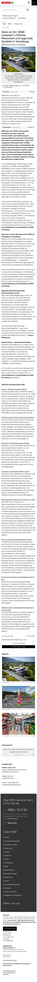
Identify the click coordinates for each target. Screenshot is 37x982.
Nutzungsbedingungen (11, 841)
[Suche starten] (27, 9)
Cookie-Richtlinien (10, 892)
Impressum (7, 855)
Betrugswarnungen (10, 845)
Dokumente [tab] (18, 24)
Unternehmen (8, 863)
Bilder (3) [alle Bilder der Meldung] (5, 654)
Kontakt (6, 837)
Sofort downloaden (18, 643)
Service (10, 823)
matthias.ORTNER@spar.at (11, 785)
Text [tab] (4, 24)
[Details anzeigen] (34, 682)
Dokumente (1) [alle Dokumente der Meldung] (7, 745)
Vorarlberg (21, 18)
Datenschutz (8, 848)
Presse (5, 866)
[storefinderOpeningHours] (29, 2)
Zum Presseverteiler (10, 928)
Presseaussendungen (10, 16)
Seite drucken (8, 636)
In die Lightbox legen (18, 646)
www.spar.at (9, 940)
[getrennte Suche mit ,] (15, 10)
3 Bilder (27, 85)
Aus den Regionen (8, 18)
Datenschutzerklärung (9, 972)
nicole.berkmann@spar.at (10, 960)
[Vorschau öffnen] (18, 59)
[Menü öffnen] (34, 2)
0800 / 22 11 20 (15, 809)
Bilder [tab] (10, 24)
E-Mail (7, 938)
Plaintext (31, 127)
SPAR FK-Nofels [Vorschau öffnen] (18, 74)
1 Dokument (8, 87)
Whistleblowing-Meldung (12, 895)
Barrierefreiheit (8, 870)
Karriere (6, 859)
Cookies (6, 852)
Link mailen (31, 636)
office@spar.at (13, 818)
